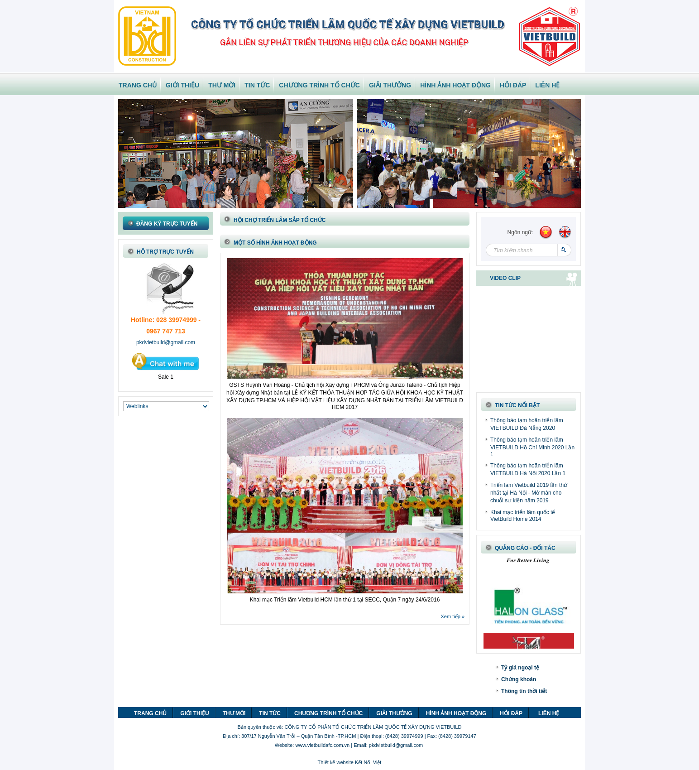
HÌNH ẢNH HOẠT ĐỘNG (455, 85)
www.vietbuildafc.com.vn (322, 745)
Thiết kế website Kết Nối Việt (350, 762)
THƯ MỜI (221, 85)
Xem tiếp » (452, 616)
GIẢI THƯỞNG (390, 85)
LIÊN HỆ (547, 85)
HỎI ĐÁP (513, 85)
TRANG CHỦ (138, 85)
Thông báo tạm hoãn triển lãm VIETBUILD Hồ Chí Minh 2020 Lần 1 (532, 447)
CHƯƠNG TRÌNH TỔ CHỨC (319, 85)
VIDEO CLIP (505, 278)
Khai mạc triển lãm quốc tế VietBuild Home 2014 (522, 515)
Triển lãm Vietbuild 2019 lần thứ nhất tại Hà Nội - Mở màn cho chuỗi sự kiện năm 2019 (528, 493)
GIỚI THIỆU (182, 85)
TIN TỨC (257, 85)
